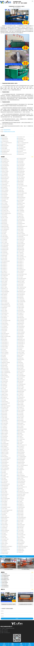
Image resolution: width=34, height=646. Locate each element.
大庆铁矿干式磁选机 (4, 256)
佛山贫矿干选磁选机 (4, 310)
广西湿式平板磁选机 (4, 158)
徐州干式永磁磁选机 (20, 255)
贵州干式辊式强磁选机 (21, 366)
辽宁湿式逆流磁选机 (20, 214)
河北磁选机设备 (3, 356)
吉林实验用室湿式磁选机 (4, 249)
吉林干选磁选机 (20, 440)
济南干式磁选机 (20, 523)
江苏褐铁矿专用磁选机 (21, 307)
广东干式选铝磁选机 (4, 326)
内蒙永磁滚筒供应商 (4, 144)
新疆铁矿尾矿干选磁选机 (21, 174)
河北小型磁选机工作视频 (4, 243)
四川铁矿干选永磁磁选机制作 (22, 421)
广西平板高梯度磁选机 (4, 488)
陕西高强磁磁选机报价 (21, 207)
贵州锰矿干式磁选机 (20, 417)
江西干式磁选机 (3, 533)
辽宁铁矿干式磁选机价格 (21, 177)
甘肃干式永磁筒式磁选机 (21, 220)
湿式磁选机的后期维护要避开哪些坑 (23, 546)
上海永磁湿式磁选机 (20, 236)
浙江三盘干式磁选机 (20, 533)
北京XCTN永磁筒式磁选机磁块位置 (23, 465)
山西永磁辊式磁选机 (4, 220)
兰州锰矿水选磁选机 (4, 148)
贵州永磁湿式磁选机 (20, 329)
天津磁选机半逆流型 (20, 216)
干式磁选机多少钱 (20, 552)
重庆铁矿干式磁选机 (20, 521)
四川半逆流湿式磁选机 (21, 498)
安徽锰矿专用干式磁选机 (4, 452)
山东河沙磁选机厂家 (20, 407)
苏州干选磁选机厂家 (20, 313)
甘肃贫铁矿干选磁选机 (4, 543)
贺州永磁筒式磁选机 (4, 365)
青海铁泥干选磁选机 (20, 324)
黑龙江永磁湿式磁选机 (21, 258)
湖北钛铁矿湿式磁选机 (4, 456)
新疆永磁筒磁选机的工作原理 (5, 274)
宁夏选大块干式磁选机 (4, 421)
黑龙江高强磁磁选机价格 (4, 159)
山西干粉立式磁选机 (20, 520)
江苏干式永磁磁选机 (20, 232)
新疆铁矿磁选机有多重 (4, 359)
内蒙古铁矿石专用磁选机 (4, 453)
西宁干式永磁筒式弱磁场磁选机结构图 (6, 510)
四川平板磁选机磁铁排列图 (21, 269)
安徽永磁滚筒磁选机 (4, 329)
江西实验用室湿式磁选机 (21, 223)
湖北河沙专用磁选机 (4, 424)
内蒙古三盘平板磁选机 (21, 408)
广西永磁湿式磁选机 (4, 284)
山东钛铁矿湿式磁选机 (4, 162)
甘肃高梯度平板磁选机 (21, 191)
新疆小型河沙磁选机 (4, 413)
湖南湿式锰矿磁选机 (4, 518)
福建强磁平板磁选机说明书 (5, 517)
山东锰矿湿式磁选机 (20, 284)
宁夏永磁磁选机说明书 (4, 327)
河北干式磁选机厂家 (20, 372)
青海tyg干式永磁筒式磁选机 (5, 303)
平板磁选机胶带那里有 (7, 129)
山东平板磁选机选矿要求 (4, 141)
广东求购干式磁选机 (4, 417)
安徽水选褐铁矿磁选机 (21, 317)
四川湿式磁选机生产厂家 (4, 316)
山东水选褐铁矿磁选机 (21, 298)
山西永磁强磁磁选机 (4, 534)
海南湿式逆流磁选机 (4, 223)
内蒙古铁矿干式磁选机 (4, 520)
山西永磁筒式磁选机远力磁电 (5, 549)
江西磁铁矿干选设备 (20, 395)
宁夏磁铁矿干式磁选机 (4, 394)
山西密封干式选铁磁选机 (21, 371)
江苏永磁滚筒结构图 (20, 358)
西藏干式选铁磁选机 (4, 294)
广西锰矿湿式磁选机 (20, 230)
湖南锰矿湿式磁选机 (4, 272)
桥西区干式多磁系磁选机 (21, 475)
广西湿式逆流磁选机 (4, 504)
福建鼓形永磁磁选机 (20, 423)
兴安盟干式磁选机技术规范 (21, 481)
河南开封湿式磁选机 (20, 511)
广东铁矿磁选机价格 (4, 527)
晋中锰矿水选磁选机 (4, 501)
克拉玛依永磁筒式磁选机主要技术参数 (23, 492)
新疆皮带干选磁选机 (20, 355)
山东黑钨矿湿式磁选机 (4, 323)
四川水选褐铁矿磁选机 (4, 381)
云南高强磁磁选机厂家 (21, 505)
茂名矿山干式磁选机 (4, 203)
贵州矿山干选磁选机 (20, 426)
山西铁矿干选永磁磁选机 (4, 190)
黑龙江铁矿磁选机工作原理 (5, 177)
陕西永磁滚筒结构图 (4, 492)
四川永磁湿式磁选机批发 (21, 326)
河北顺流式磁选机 (20, 362)
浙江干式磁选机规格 (20, 304)
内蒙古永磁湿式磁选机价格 (5, 333)
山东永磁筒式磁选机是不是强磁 (22, 274)
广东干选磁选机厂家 (4, 426)
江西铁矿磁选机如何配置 (21, 311)
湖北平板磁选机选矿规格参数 (22, 158)
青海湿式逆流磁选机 (4, 463)
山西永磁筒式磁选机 (20, 310)
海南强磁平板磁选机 (20, 510)
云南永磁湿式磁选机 (4, 307)
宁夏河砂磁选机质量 (4, 152)
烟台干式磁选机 (3, 475)
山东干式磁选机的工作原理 (5, 449)
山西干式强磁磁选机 (20, 468)
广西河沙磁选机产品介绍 (21, 259)
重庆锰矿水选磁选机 (4, 339)
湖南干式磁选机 (3, 378)
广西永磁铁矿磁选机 (4, 184)
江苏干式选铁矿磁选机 (4, 481)
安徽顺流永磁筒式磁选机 (4, 226)
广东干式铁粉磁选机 (4, 239)
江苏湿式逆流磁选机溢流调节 (22, 517)
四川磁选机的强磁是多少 (21, 219)
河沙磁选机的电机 (20, 382)
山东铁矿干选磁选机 (20, 388)
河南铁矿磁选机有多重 (21, 333)
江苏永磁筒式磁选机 (20, 303)
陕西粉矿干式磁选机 (20, 430)
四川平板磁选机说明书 (21, 469)
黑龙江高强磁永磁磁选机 (4, 245)
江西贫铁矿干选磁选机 (21, 352)
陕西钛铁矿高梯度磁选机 (21, 452)
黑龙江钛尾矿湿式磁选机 (21, 479)
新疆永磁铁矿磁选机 (4, 404)
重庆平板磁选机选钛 (4, 397)
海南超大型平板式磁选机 (21, 524)
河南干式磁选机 (3, 233)
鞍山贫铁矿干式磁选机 (4, 217)
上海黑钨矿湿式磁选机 (4, 466)
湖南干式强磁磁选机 (4, 446)
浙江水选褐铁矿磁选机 (4, 275)
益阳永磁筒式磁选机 (4, 300)
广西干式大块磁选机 (20, 242)
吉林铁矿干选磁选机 (20, 229)
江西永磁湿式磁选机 (20, 175)
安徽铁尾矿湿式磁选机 (21, 359)
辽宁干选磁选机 (3, 388)
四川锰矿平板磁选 (20, 485)
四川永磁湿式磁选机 (4, 230)
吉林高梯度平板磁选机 (4, 408)
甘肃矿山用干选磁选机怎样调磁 (5, 336)
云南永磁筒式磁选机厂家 (21, 340)
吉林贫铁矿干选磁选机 (4, 391)
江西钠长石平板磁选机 (4, 375)
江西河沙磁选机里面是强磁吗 (5, 261)
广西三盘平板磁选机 (4, 540)
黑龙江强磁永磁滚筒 (4, 358)
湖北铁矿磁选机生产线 (4, 395)
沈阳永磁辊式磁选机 (4, 255)
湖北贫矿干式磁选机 (4, 281)
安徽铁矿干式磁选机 (20, 478)
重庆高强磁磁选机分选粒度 (5, 161)
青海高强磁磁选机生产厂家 (21, 168)
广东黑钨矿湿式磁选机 (21, 188)
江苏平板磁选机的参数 (4, 436)
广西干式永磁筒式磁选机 (21, 439)
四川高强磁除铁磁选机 (21, 172)
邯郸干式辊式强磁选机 (21, 217)
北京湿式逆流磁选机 (20, 161)
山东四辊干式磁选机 (4, 508)
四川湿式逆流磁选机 (20, 272)
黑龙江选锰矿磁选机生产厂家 (22, 256)
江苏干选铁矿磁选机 (20, 275)
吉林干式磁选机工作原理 (21, 239)
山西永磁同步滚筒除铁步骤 (21, 144)
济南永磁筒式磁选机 (4, 311)
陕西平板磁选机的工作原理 (21, 291)
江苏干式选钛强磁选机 (4, 174)
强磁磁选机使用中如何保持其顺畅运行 (6, 546)
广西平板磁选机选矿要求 (21, 397)
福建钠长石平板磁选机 (4, 433)
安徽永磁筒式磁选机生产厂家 (5, 304)
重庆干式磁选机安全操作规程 (22, 287)
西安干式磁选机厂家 (4, 271)
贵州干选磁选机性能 (4, 187)
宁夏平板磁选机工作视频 (4, 511)
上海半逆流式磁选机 (4, 216)
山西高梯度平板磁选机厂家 (21, 518)
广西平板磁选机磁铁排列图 (21, 384)
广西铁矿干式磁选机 (20, 508)
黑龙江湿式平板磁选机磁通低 (5, 498)
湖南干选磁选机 (3, 355)
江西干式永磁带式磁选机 (21, 300)
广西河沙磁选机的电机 (21, 453)
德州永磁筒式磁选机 (4, 437)
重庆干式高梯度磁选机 (21, 210)
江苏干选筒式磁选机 (20, 316)
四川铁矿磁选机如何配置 (4, 443)
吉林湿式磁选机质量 (4, 420)
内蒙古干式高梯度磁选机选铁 (5, 371)
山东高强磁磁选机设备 (4, 246)
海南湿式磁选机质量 (20, 297)
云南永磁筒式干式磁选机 (4, 171)
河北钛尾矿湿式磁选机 (4, 346)
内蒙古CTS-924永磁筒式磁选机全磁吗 (23, 142)
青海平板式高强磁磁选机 (21, 459)
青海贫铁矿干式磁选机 (4, 366)
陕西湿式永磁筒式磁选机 (4, 145)
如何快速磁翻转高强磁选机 (5, 151)
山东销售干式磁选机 (4, 537)
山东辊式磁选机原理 (4, 550)
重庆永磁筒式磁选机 (20, 285)
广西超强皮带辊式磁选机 (21, 507)
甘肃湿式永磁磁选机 (20, 514)
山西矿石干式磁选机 (4, 242)
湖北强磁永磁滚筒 (20, 488)
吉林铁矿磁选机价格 (4, 340)
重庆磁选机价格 (20, 356)
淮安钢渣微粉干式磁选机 (21, 203)
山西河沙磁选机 (3, 349)
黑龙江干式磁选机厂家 (21, 446)
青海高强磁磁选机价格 (21, 543)
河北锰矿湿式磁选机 (20, 385)
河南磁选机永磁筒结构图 (21, 462)
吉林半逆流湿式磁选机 (4, 194)
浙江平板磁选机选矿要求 (21, 353)
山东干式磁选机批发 (20, 449)
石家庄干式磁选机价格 (21, 271)
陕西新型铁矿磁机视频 (21, 391)
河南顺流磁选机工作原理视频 (5, 362)
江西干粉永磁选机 (4, 232)
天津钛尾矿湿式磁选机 (4, 401)
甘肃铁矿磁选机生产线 (4, 288)
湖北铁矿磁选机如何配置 (21, 288)
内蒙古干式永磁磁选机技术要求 (5, 372)
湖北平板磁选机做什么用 (4, 469)
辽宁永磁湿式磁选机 (4, 427)
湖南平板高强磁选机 (20, 141)
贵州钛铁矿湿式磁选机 (4, 188)
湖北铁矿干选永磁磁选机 (4, 352)
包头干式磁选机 (20, 501)
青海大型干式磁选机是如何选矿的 (6, 213)
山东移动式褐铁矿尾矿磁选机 (22, 278)
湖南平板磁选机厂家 (20, 497)
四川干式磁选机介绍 (20, 394)
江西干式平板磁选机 (20, 540)
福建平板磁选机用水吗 (21, 323)
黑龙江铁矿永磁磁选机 (21, 200)
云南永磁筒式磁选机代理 (4, 462)
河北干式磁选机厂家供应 (4, 210)
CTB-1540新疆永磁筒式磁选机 (22, 456)
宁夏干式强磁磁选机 (4, 219)
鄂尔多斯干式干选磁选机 (21, 233)
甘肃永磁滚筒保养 (20, 151)
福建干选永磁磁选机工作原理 (22, 400)
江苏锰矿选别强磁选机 (4, 201)
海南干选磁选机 (20, 436)
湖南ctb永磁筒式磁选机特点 (5, 440)
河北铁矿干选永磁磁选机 (4, 410)
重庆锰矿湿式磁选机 (4, 259)
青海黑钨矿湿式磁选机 (4, 175)
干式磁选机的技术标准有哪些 (22, 547)
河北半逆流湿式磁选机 (4, 204)
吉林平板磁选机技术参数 (4, 324)
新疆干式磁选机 (20, 443)
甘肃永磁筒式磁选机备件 (21, 482)
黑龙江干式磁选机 (20, 378)
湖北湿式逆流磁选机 (20, 194)
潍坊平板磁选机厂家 (20, 261)
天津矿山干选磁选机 (4, 314)
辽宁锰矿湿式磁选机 (4, 258)
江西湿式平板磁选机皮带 (4, 353)
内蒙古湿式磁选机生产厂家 (5, 181)
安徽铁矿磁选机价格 (20, 398)
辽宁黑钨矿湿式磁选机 (4, 236)
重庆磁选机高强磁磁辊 (21, 245)
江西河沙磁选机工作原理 (21, 424)
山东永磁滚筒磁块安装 (21, 327)
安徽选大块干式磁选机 (21, 281)
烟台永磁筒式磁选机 (20, 414)
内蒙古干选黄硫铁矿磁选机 (21, 301)
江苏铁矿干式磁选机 (4, 495)
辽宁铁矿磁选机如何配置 (4, 369)
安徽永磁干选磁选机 (20, 404)
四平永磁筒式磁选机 (4, 497)
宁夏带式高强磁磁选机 (4, 430)
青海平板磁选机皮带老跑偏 (5, 206)
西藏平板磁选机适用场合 (4, 368)
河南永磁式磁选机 (4, 285)
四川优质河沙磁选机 (20, 330)
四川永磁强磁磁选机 (20, 148)
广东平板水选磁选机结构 (21, 206)
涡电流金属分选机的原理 (4, 552)
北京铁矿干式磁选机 (4, 491)
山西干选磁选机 (3, 400)
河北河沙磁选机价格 (20, 227)
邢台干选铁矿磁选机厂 (4, 252)
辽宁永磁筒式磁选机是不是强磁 (5, 320)
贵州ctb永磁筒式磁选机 (4, 423)
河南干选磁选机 (20, 187)
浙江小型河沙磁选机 (20, 413)
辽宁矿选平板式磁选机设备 (21, 375)
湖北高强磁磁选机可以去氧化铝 (5, 507)
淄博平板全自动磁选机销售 (5, 530)
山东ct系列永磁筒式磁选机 (5, 165)
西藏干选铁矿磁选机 (20, 381)
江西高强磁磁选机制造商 (4, 207)
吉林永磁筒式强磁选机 (21, 178)
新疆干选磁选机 (20, 433)
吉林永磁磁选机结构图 (21, 450)
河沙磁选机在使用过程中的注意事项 (9, 131)
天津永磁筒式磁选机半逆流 (5, 465)
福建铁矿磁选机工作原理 (21, 339)
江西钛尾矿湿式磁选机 (21, 463)
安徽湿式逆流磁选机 (20, 181)
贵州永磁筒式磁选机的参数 (21, 534)
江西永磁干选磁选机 (20, 184)
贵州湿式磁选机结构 (20, 427)
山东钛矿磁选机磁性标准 (4, 164)
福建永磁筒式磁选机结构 (4, 178)
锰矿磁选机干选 (20, 213)
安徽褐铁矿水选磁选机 (4, 278)
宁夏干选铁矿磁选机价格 (21, 294)
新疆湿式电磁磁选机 (20, 145)
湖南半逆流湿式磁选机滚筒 (21, 197)
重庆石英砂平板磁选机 (4, 524)
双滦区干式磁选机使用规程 (5, 468)
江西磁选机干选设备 (4, 411)
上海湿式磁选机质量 (20, 314)
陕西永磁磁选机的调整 (21, 249)
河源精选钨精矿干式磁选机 (21, 494)
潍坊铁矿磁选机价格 (20, 138)
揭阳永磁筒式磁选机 (20, 246)
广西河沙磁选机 (20, 349)
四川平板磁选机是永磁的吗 (5, 459)
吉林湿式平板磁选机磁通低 (5, 291)
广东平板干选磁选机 (20, 530)
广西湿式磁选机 (3, 514)
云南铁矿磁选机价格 (4, 298)
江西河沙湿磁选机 (4, 455)
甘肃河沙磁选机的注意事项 (5, 227)
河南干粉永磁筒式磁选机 (21, 171)
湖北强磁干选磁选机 (20, 411)
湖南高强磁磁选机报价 (4, 168)
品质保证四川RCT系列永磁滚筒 (22, 152)
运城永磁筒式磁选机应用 (4, 494)
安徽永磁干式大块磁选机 (21, 537)
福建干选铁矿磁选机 (20, 527)
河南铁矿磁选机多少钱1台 (21, 369)
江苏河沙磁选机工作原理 (4, 407)
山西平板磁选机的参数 (4, 191)
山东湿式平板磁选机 (4, 505)
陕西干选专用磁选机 (4, 301)
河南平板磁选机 (3, 536)
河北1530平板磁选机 (20, 536)
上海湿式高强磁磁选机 (4, 172)
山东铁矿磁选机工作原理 (4, 398)
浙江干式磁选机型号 (20, 252)
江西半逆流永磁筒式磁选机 (5, 197)
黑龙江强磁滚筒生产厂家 (21, 491)
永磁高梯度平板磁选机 (21, 550)
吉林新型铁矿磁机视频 (4, 138)
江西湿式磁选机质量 (4, 214)
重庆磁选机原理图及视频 (21, 243)
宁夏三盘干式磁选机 (4, 523)
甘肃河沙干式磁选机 (4, 382)
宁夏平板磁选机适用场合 (4, 485)
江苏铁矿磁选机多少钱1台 (5, 313)
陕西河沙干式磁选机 (4, 287)
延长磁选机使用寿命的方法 (5, 547)
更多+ (32, 156)
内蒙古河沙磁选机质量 (21, 320)
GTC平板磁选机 (19, 25)
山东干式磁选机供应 (20, 437)
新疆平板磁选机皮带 (4, 482)
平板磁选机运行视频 (20, 549)
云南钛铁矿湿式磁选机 (21, 401)
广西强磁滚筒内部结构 (4, 139)
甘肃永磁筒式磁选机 (20, 365)
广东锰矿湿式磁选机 (4, 330)
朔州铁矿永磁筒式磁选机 (21, 495)
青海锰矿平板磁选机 (20, 368)
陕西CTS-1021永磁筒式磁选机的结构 (6, 142)
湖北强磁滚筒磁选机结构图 (21, 139)
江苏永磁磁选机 (3, 200)
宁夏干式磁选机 (3, 478)
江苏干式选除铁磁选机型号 (5, 229)
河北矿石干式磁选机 (4, 521)
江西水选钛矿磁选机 (20, 162)
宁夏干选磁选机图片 (4, 317)
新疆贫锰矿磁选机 (20, 201)
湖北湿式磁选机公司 (4, 297)
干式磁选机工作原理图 (4, 553)
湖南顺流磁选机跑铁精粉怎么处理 (22, 226)
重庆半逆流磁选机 (20, 204)
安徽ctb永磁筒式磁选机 (21, 165)
